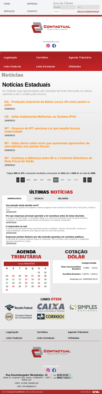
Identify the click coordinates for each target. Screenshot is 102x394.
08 (39, 276)
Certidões (42, 57)
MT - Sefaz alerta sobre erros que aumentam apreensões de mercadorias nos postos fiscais (47, 145)
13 (26, 279)
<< (22, 180)
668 (49, 180)
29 (39, 286)
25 (13, 286)
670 (62, 180)
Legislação (10, 57)
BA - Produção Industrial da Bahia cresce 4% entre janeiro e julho (47, 103)
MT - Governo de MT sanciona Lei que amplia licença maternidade (42, 130)
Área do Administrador (88, 11)
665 (28, 180)
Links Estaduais (45, 66)
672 (76, 180)
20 (26, 283)
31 (7, 290)
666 (35, 180)
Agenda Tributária (80, 57)
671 (69, 180)
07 (32, 276)
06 (26, 276)
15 (39, 279)
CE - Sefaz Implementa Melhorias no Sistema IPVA (40, 116)
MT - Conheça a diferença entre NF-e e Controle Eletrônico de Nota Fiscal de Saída (48, 160)
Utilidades (75, 66)
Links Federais (12, 66)
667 (42, 180)
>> (89, 180)
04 (13, 276)
